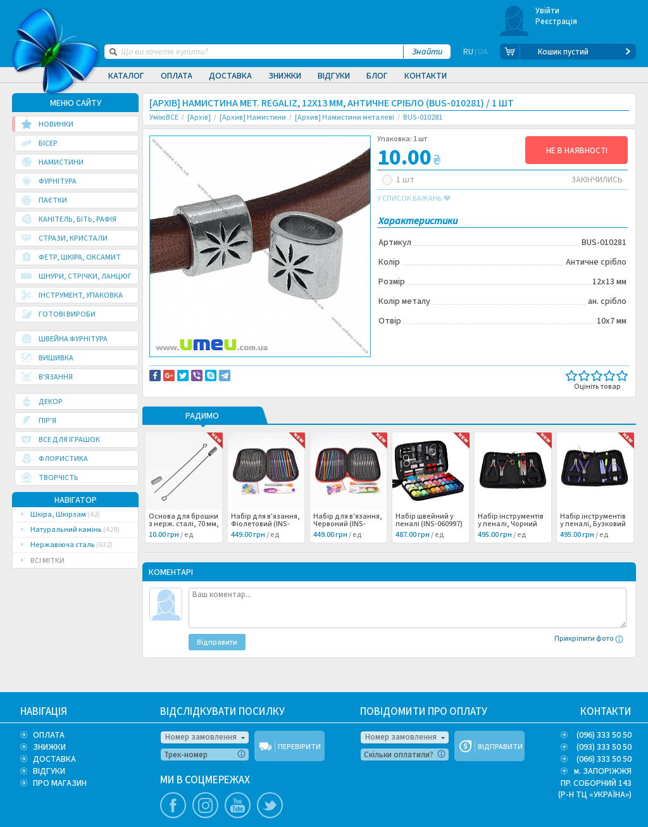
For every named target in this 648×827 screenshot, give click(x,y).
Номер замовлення (201, 737)
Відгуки (334, 76)
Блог (377, 76)
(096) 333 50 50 (604, 735)
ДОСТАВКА (54, 759)
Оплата (176, 76)
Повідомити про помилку (306, 368)
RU (468, 52)
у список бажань (414, 199)
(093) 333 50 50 (604, 747)
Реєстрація (556, 21)
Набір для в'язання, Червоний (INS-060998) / (347, 542)
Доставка (230, 76)
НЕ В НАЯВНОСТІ (577, 150)
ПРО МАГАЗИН (60, 783)
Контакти (425, 76)
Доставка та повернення (203, 368)
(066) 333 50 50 (604, 759)
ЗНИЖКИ (49, 747)
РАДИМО (202, 434)
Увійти (547, 10)
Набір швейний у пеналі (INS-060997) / (429, 542)
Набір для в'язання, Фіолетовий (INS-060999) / (265, 542)
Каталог (126, 76)
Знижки (284, 76)
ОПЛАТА (49, 735)
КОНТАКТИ (606, 711)
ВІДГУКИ (49, 771)
